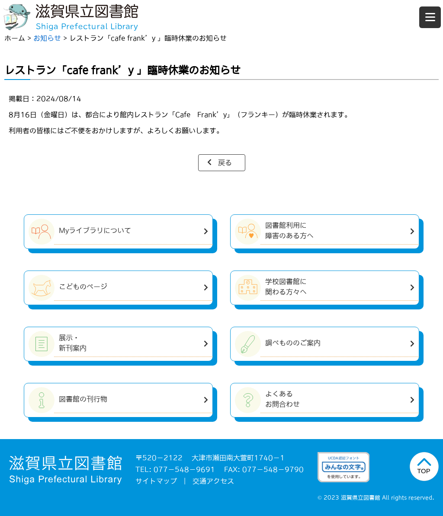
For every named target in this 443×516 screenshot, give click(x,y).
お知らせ (47, 38)
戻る (225, 162)
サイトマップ (156, 481)
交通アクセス (213, 481)
